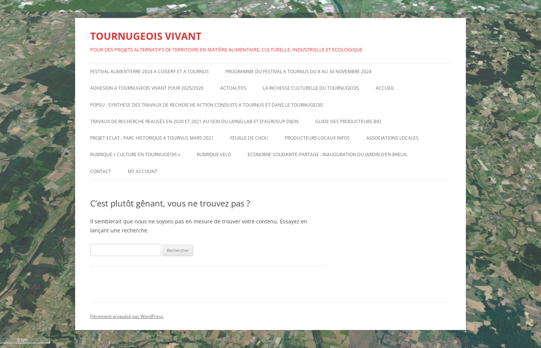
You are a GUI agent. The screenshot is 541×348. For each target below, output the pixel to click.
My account (142, 171)
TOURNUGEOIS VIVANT (145, 36)
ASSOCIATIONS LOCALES (392, 138)
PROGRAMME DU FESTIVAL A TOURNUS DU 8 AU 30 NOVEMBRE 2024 (298, 71)
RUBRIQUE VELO (214, 154)
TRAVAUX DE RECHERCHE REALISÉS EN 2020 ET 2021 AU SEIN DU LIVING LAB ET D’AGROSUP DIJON (194, 121)
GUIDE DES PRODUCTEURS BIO (348, 121)
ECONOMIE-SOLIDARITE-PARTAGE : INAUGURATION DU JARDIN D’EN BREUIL (327, 154)
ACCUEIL (385, 88)
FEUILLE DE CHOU (249, 138)
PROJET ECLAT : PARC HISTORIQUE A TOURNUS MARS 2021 (152, 138)
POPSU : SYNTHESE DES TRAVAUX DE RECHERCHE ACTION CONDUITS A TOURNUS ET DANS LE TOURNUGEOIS (206, 105)
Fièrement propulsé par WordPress (126, 316)
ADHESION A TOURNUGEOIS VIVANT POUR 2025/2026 (147, 88)
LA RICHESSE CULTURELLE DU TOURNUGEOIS (311, 88)
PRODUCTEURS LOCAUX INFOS (317, 138)
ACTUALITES (233, 88)
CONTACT (100, 171)
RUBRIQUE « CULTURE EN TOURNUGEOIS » (135, 154)
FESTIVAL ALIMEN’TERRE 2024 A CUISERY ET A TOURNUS (149, 71)
